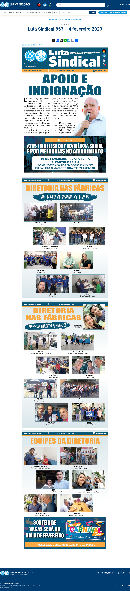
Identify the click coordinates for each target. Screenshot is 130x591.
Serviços (56, 12)
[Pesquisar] (107, 5)
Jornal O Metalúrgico (36, 12)
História (63, 12)
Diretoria (69, 12)
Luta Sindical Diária (55, 19)
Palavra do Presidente (14, 12)
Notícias (25, 12)
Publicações (47, 12)
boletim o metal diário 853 (32, 45)
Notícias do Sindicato (74, 19)
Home (4, 12)
